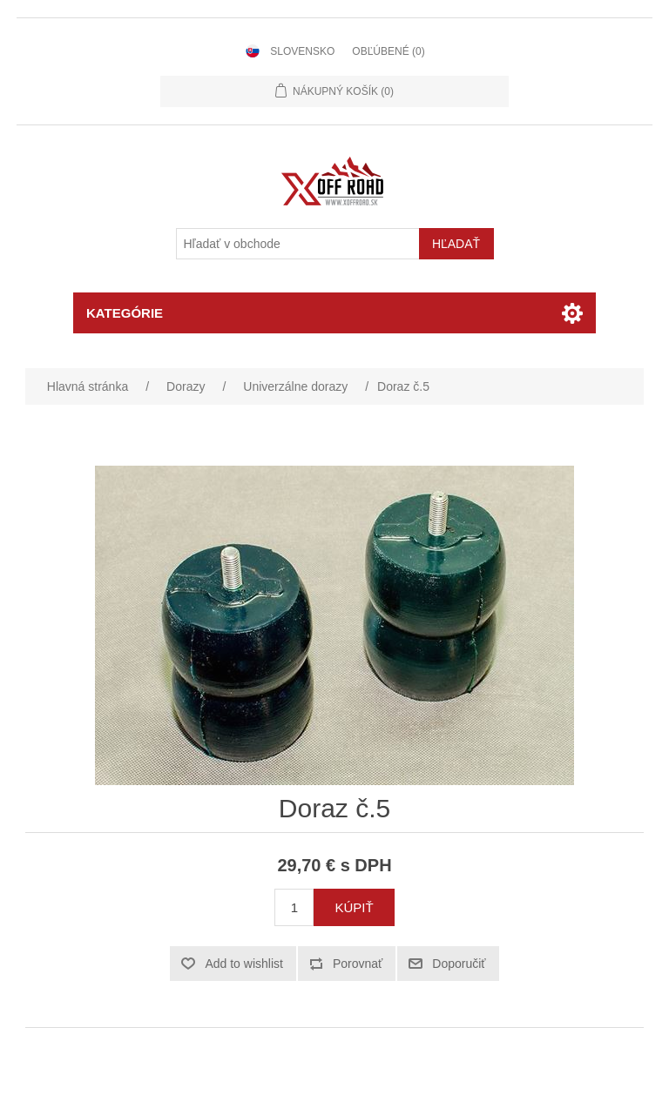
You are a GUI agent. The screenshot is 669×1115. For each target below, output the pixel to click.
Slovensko (302, 51)
